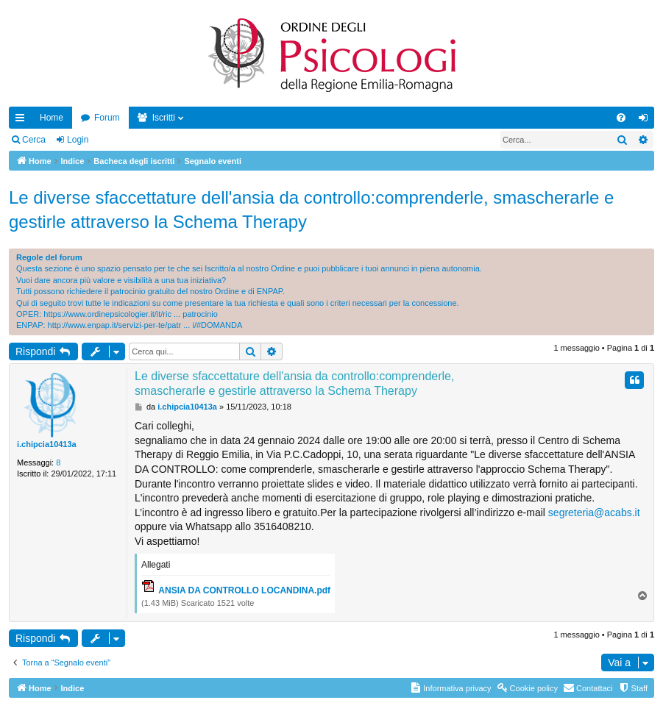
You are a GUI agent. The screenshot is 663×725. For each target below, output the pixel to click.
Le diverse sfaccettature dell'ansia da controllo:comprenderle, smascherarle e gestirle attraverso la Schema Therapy (311, 210)
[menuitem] (621, 118)
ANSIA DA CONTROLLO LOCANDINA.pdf (244, 590)
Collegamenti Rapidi (23, 121)
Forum (107, 118)
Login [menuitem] (646, 121)
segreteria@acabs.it (594, 512)
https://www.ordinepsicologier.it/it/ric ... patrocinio (130, 314)
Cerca (34, 140)
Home (51, 118)
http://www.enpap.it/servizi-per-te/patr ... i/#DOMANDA (145, 325)
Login (77, 140)
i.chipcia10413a (47, 444)
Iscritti (163, 118)
